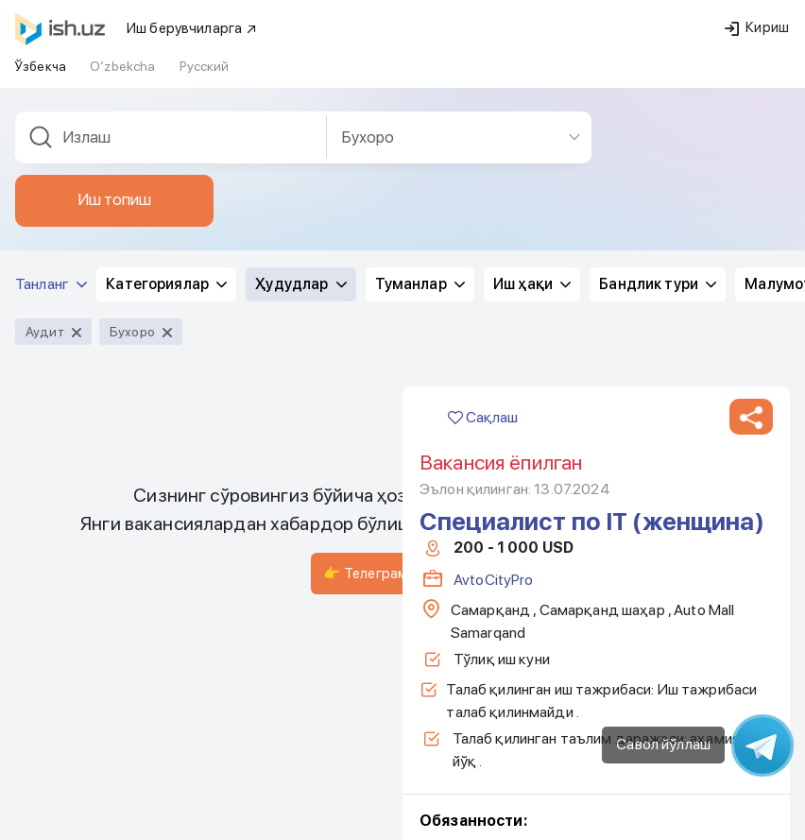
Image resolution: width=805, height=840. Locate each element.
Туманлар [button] (420, 284)
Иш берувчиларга (192, 28)
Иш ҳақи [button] (532, 284)
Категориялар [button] (166, 284)
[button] (751, 417)
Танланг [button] (51, 284)
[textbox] (171, 137)
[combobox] (171, 137)
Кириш (757, 27)
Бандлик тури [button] (657, 284)
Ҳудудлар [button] (300, 284)
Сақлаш (483, 417)
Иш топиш (114, 199)
